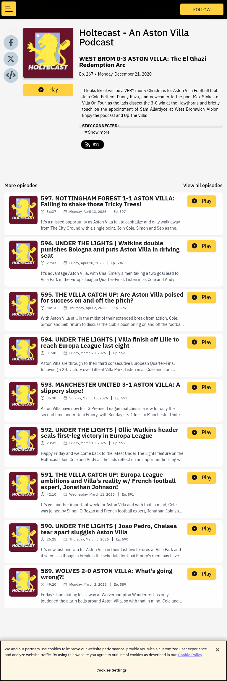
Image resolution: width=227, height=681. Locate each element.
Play (48, 90)
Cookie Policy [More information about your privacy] (190, 657)
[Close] (217, 652)
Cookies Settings (111, 672)
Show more (97, 132)
